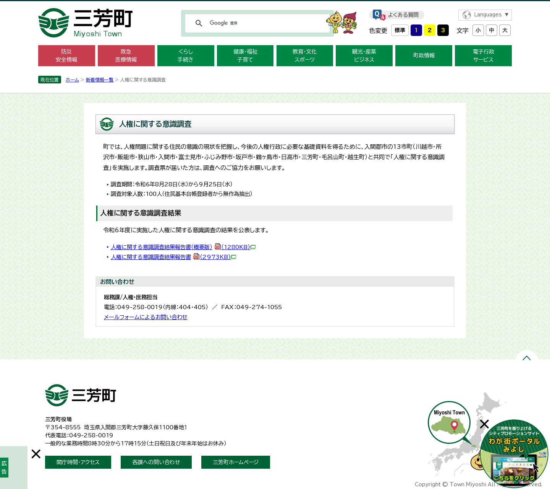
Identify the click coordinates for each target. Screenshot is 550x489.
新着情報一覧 (99, 79)
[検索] (256, 23)
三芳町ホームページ (236, 462)
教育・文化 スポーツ (305, 55)
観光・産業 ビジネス (364, 55)
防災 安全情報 (66, 55)
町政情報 (424, 55)
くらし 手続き (186, 55)
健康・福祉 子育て (245, 55)
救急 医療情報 (126, 55)
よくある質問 (403, 15)
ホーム (72, 79)
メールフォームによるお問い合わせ (146, 317)
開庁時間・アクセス (78, 462)
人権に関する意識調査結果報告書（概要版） (183, 247)
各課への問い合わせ (156, 462)
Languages (488, 14)
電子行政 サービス (483, 55)
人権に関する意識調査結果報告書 (173, 257)
